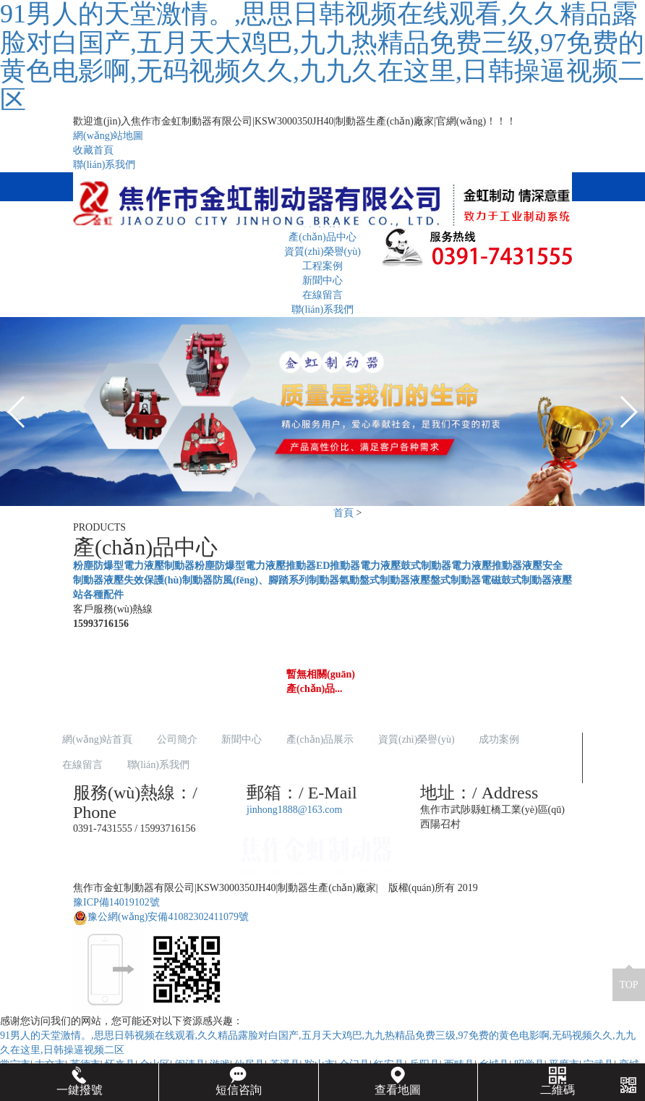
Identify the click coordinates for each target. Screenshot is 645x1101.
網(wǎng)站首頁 (97, 739)
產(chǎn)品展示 (320, 739)
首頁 (343, 512)
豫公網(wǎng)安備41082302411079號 (161, 916)
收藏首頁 (93, 150)
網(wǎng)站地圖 (108, 135)
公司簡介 (177, 739)
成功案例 (499, 739)
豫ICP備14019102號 (116, 902)
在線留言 (322, 295)
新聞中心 (322, 280)
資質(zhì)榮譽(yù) (416, 739)
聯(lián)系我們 (104, 164)
